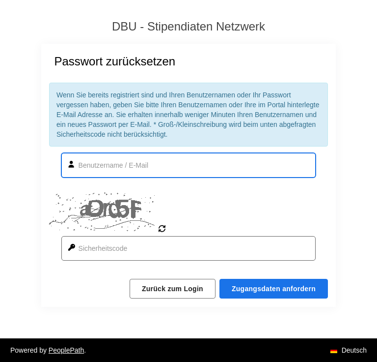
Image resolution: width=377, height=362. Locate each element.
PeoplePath (66, 350)
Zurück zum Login (172, 289)
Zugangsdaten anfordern (274, 289)
